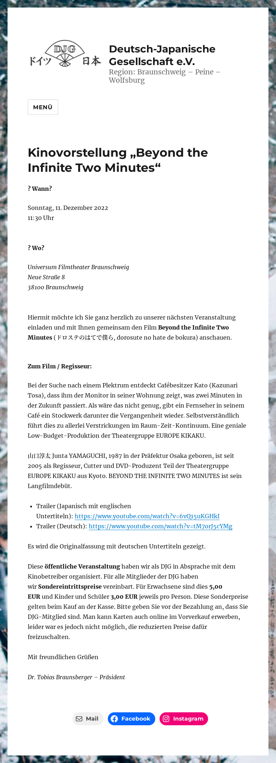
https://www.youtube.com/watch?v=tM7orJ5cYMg (161, 526)
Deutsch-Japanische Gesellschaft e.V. (162, 55)
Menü (43, 107)
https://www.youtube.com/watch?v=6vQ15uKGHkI (147, 516)
